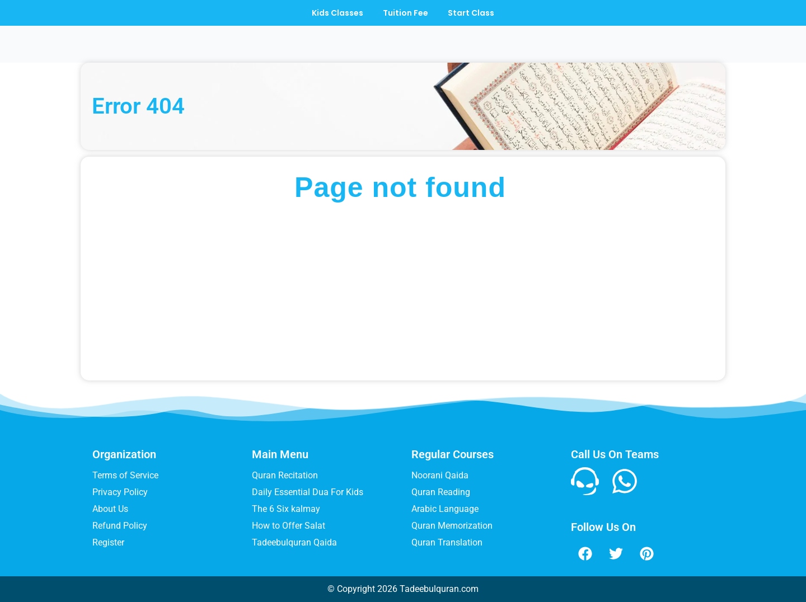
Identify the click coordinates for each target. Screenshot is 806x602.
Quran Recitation (285, 475)
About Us (110, 509)
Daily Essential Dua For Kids (307, 492)
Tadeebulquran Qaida (294, 542)
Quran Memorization (452, 525)
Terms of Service (125, 475)
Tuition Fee (405, 12)
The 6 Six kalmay (286, 509)
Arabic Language (445, 509)
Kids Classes (334, 12)
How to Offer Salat (288, 525)
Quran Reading (440, 492)
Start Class (474, 12)
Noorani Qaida (439, 475)
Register (108, 542)
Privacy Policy (120, 492)
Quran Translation (446, 542)
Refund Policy (119, 525)
